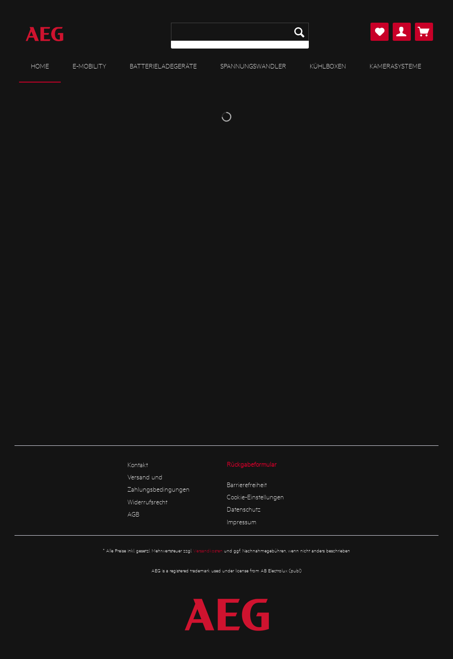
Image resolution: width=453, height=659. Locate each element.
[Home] (40, 66)
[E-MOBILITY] (89, 66)
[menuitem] (240, 36)
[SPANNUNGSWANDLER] (253, 66)
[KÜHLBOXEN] (328, 66)
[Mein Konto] (402, 32)
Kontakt (137, 464)
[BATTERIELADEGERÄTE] (163, 66)
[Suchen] (299, 32)
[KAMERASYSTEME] (395, 66)
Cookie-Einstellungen (255, 497)
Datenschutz (244, 509)
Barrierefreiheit (247, 484)
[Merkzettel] (379, 32)
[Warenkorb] (424, 32)
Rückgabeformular (252, 464)
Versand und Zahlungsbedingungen (158, 483)
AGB (133, 514)
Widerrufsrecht (147, 502)
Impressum (241, 521)
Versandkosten (208, 550)
